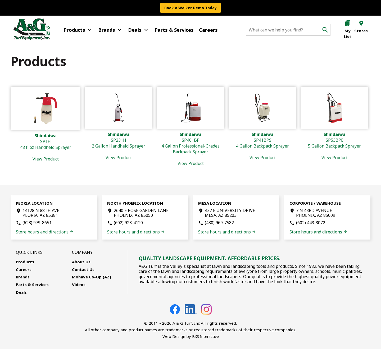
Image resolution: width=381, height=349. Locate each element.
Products (78, 30)
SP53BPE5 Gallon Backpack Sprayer (334, 145)
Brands (110, 30)
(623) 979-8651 (37, 223)
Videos (78, 284)
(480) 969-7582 (219, 223)
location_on (361, 23)
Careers (208, 30)
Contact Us (83, 269)
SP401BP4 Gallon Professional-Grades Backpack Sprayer (190, 148)
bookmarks (347, 23)
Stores (361, 30)
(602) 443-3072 (310, 223)
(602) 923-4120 (128, 223)
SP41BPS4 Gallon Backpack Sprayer (262, 145)
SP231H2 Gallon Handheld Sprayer (118, 145)
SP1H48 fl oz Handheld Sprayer (45, 147)
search (325, 30)
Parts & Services (174, 30)
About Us (81, 261)
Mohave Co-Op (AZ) (91, 276)
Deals (138, 30)
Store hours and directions (45, 232)
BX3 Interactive (205, 336)
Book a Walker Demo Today (190, 7)
